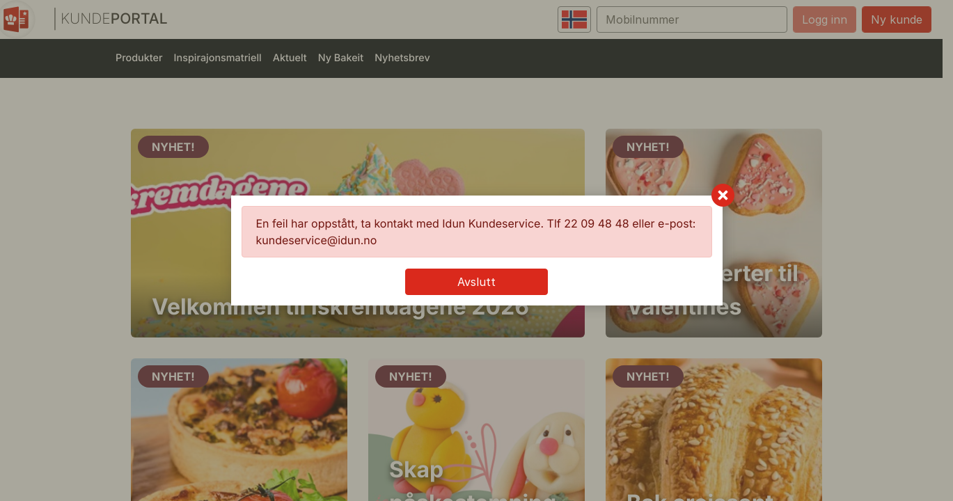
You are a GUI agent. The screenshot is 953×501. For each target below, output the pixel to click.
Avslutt (476, 282)
